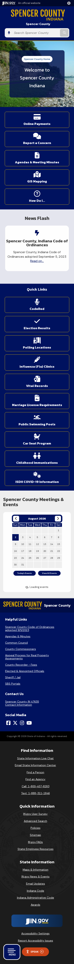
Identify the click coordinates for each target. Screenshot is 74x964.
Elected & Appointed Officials (24, 671)
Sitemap (35, 835)
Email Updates (35, 883)
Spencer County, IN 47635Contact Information (22, 703)
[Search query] (35, 33)
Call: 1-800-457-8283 (35, 786)
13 (44, 544)
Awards (35, 904)
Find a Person (35, 772)
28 (51, 558)
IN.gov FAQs (35, 842)
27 (44, 558)
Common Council (16, 642)
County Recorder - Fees (21, 665)
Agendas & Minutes (17, 636)
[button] (69, 3)
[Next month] (58, 519)
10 (22, 544)
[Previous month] (16, 519)
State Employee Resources (35, 849)
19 (37, 551)
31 (22, 564)
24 (22, 558)
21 (51, 551)
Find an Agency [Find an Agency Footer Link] (35, 779)
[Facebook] (8, 722)
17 (22, 551)
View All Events (49, 573)
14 (51, 544)
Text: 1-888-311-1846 (35, 793)
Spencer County (38, 24)
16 (15, 551)
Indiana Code (35, 890)
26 (37, 558)
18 (30, 551)
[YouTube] (29, 722)
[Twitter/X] (15, 722)
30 (15, 564)
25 (30, 558)
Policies (35, 828)
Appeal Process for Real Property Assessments (27, 657)
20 (44, 551)
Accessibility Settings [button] (35, 933)
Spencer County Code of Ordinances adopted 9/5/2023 (29, 628)
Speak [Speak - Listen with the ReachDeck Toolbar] (35, 952)
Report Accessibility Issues (35, 940)
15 (58, 544)
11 (30, 544)
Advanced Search (35, 821)
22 (58, 551)
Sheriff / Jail (13, 677)
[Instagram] (22, 722)
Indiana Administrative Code (35, 897)
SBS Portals (12, 683)
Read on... (37, 261)
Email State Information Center (35, 765)
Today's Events (24, 573)
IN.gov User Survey (35, 814)
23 (15, 558)
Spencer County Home (37, 59)
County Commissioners (20, 649)
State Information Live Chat (35, 758)
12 (37, 544)
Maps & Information (35, 869)
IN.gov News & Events (36, 876)
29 (58, 558)
